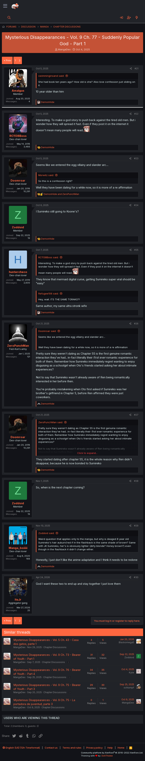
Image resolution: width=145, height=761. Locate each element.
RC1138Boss (18, 136)
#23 (136, 158)
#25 (136, 249)
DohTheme (107, 755)
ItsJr (18, 599)
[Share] (131, 69)
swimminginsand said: (51, 75)
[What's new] (136, 17)
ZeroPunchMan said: (50, 422)
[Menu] (5, 6)
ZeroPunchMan (18, 345)
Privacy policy (94, 747)
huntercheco (18, 272)
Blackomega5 (126, 642)
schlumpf (129, 687)
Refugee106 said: (48, 293)
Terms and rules (71, 747)
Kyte (131, 672)
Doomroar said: (47, 331)
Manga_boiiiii (18, 548)
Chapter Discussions (54, 647)
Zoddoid (18, 227)
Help (110, 747)
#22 (136, 113)
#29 (136, 525)
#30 (136, 577)
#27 (136, 414)
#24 (136, 205)
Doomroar (18, 180)
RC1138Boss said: (48, 257)
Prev (8, 60)
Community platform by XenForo (112, 752)
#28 (136, 481)
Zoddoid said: (46, 533)
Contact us (51, 747)
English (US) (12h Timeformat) (21, 747)
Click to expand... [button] (87, 452)
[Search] (9, 17)
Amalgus (18, 90)
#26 (136, 323)
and (61, 194)
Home (121, 747)
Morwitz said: (46, 175)
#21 (136, 68)
